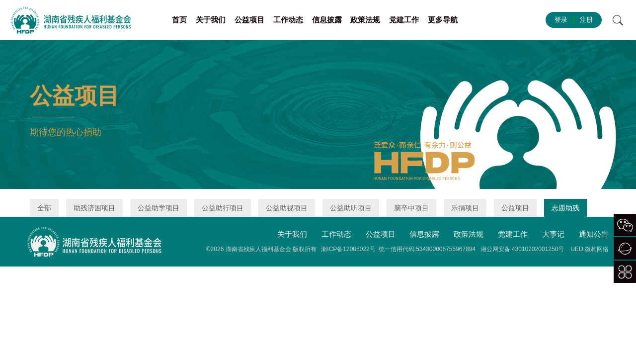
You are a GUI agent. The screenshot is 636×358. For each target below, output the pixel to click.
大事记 (553, 234)
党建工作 (404, 19)
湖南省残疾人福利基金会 (258, 249)
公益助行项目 (222, 208)
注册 (586, 19)
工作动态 (288, 19)
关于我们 (211, 19)
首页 (179, 19)
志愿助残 (565, 208)
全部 (44, 208)
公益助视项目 (287, 208)
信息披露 (327, 19)
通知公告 (594, 234)
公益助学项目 (158, 208)
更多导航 (443, 19)
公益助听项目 (351, 208)
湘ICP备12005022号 (348, 249)
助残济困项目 (94, 208)
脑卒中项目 (411, 208)
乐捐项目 (465, 208)
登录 (561, 19)
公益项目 (249, 19)
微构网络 (597, 249)
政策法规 (365, 19)
